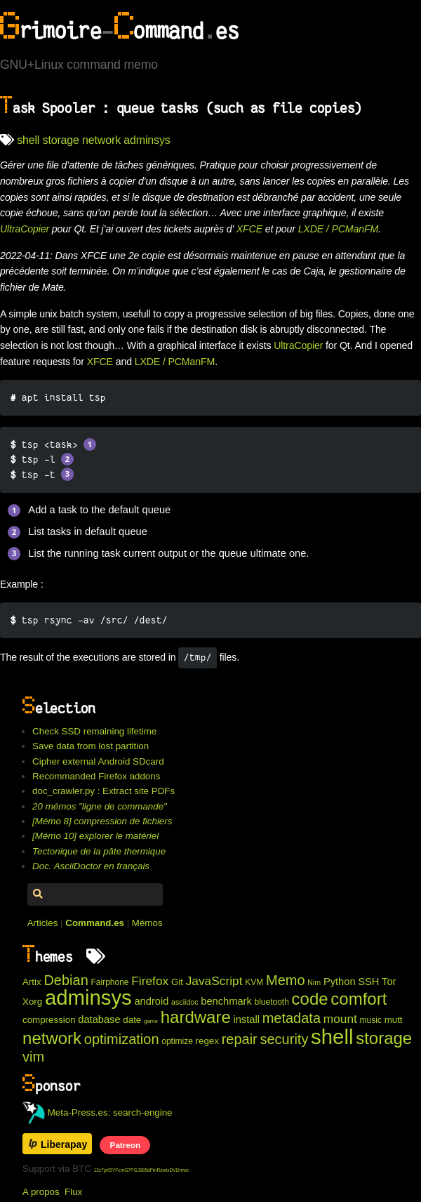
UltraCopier (24, 229)
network (101, 140)
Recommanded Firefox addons (96, 776)
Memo (285, 980)
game (151, 1021)
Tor (389, 981)
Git (177, 982)
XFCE (249, 229)
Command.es (94, 923)
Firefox (149, 981)
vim (33, 1056)
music (371, 1020)
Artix (31, 982)
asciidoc (185, 1002)
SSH (368, 981)
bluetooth (272, 1002)
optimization (121, 1039)
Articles (42, 923)
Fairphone (110, 982)
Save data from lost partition (90, 746)
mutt (394, 1020)
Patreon (125, 1144)
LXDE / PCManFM (338, 229)
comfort (358, 998)
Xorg (32, 1001)
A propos (41, 1191)
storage (61, 140)
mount (340, 1019)
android (151, 1001)
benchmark (226, 1001)
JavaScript (214, 981)
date (132, 1020)
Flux (73, 1191)
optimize (177, 1041)
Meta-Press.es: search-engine (97, 1112)
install (246, 1019)
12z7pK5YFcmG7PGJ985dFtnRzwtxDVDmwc (141, 1170)
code (310, 998)
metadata (291, 1018)
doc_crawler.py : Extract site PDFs (103, 791)
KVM (254, 982)
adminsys (146, 140)
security (284, 1039)
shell (28, 140)
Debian (66, 980)
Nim (314, 982)
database (99, 1019)
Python (339, 981)
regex (207, 1041)
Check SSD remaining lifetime (94, 731)
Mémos (147, 923)
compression (49, 1020)
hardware (196, 1017)
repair (240, 1039)
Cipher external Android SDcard (97, 761)
